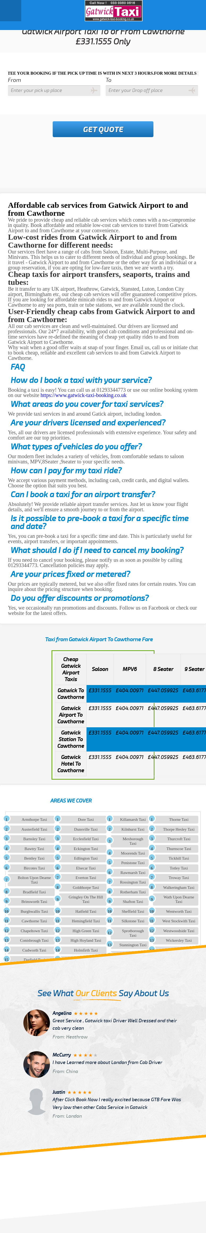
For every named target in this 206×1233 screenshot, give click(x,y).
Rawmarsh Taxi (133, 873)
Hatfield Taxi (85, 911)
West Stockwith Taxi (178, 921)
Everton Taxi (86, 878)
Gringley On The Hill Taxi (86, 899)
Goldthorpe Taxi (86, 887)
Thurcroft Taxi (178, 839)
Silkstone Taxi (133, 921)
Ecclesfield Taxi (86, 839)
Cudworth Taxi (34, 950)
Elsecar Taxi (86, 868)
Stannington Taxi (133, 945)
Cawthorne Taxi (34, 921)
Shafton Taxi (133, 902)
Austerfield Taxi (34, 829)
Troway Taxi (179, 878)
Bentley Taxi (34, 858)
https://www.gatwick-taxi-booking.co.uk (84, 395)
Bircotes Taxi (34, 868)
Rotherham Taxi (133, 892)
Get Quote (103, 129)
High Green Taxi (85, 931)
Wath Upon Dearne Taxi (179, 899)
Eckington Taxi (86, 849)
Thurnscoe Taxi (178, 849)
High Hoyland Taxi (86, 940)
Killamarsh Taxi (133, 819)
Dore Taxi (86, 819)
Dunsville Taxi (85, 829)
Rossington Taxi (133, 882)
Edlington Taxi (86, 858)
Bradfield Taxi (34, 892)
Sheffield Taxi (133, 911)
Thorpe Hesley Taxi (179, 829)
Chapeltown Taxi (34, 931)
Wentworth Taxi (179, 911)
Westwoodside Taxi (178, 931)
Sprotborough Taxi (133, 933)
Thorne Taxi (178, 819)
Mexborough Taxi (133, 841)
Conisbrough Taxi (34, 940)
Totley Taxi (179, 868)
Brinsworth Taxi (34, 902)
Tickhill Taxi (179, 858)
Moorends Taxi (133, 853)
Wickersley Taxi (179, 940)
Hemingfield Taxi (86, 921)
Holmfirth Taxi (86, 950)
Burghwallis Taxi (34, 911)
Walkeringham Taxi (179, 887)
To (108, 80)
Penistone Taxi (133, 863)
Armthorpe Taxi (34, 819)
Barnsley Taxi (34, 839)
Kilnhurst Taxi (133, 829)
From (14, 80)
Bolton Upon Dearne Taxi (34, 880)
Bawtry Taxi (34, 849)
